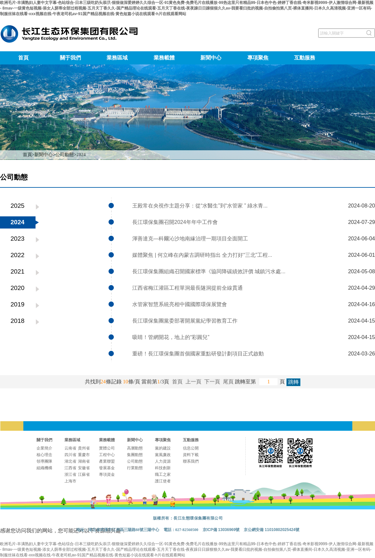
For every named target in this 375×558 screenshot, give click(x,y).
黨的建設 (163, 448)
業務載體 (164, 58)
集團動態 (135, 454)
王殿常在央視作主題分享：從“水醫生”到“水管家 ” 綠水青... (200, 205)
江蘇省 (84, 474)
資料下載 (191, 454)
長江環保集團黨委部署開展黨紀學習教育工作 (185, 321)
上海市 (70, 481)
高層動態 (135, 448)
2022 (17, 255)
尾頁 (228, 381)
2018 (17, 320)
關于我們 (70, 58)
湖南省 (84, 461)
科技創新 (163, 468)
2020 (17, 287)
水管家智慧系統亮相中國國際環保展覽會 (179, 304)
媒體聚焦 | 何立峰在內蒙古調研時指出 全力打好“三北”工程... (202, 255)
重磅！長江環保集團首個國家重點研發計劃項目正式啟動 (198, 353)
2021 (17, 271)
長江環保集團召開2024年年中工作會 (175, 222)
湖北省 (70, 461)
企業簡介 (44, 448)
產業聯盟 (107, 461)
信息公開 (191, 448)
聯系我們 (191, 461)
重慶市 (84, 454)
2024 (81, 154)
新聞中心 (210, 58)
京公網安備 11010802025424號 (271, 529)
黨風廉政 (163, 454)
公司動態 (64, 154)
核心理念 (44, 454)
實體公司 (107, 448)
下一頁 (212, 381)
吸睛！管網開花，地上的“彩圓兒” (171, 337)
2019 (17, 304)
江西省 (70, 468)
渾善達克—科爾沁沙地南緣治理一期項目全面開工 (190, 238)
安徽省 (84, 468)
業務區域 (117, 58)
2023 (17, 238)
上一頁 (193, 381)
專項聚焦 (257, 58)
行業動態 (135, 468)
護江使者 (163, 481)
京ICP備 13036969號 (221, 529)
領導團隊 (44, 461)
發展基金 (107, 468)
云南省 (70, 448)
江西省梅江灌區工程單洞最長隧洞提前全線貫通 (187, 288)
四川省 (70, 454)
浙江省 (70, 474)
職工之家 (163, 474)
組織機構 (44, 468)
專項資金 (107, 474)
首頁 (23, 58)
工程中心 (107, 454)
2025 (17, 205)
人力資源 (163, 461)
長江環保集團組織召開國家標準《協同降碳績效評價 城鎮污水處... (209, 271)
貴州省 (84, 448)
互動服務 (304, 58)
